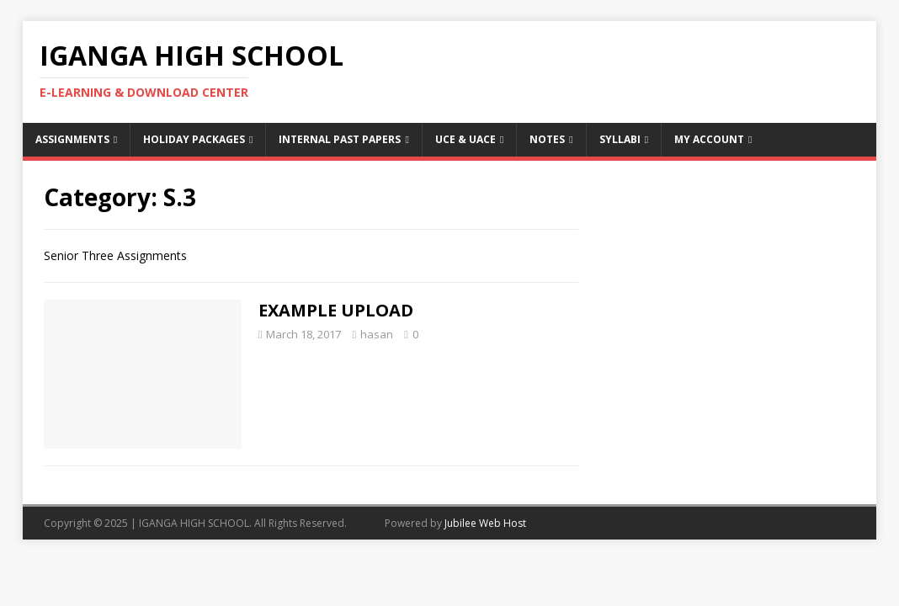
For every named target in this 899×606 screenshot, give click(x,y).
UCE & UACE (465, 139)
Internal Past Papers (340, 139)
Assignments (72, 139)
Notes (547, 139)
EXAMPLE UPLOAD (335, 310)
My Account (709, 139)
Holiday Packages (194, 139)
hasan (376, 334)
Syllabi (620, 139)
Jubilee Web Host (485, 523)
